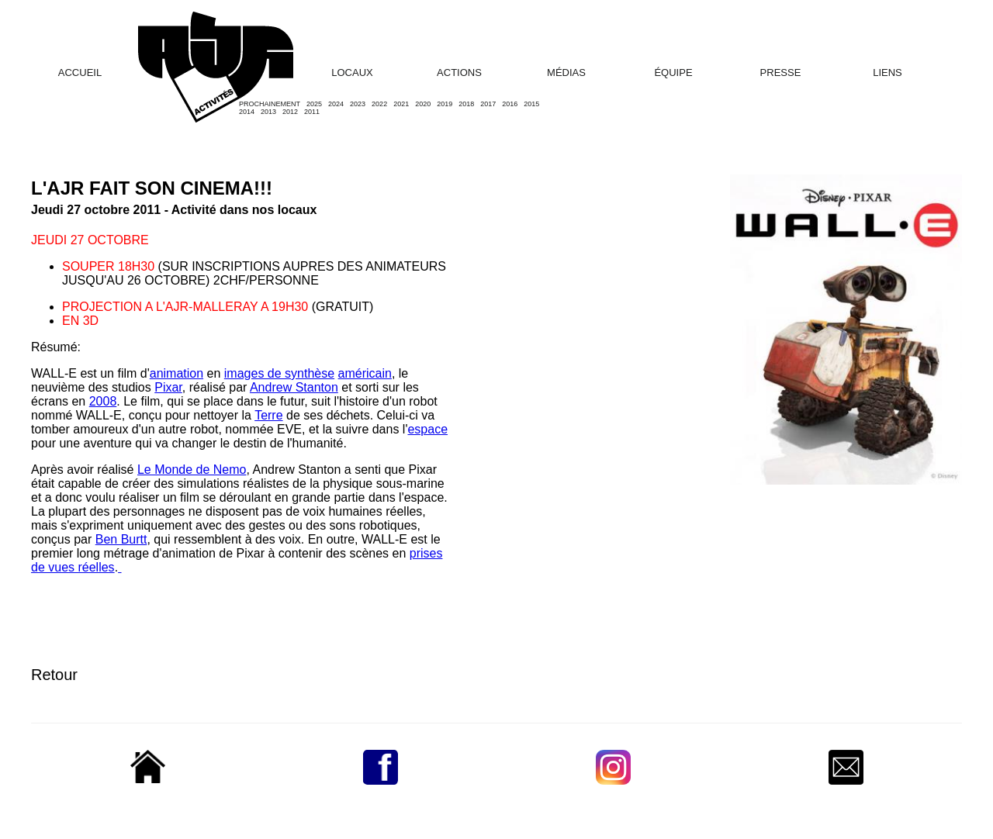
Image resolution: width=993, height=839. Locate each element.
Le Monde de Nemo (192, 469)
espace (427, 429)
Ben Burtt (121, 539)
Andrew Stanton (294, 387)
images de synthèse (279, 373)
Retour (54, 674)
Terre (268, 415)
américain (365, 373)
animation (176, 373)
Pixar (168, 387)
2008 (103, 401)
